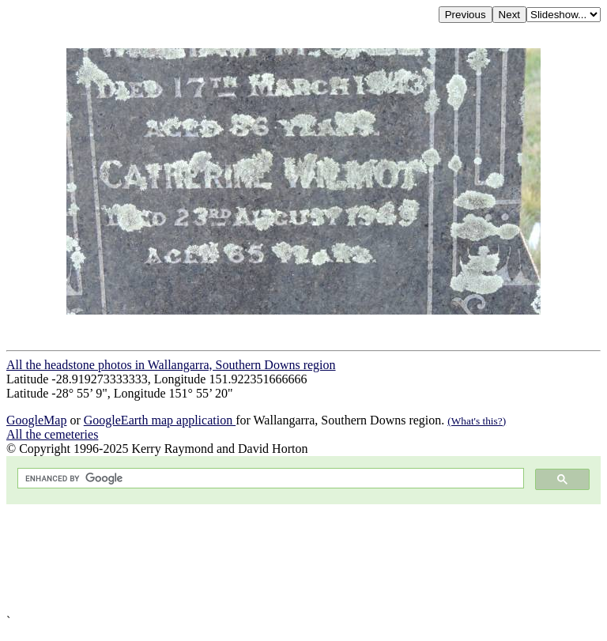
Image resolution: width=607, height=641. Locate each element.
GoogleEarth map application (160, 420)
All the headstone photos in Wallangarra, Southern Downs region (171, 364)
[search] (269, 479)
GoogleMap (36, 420)
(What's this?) (476, 421)
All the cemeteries (52, 434)
